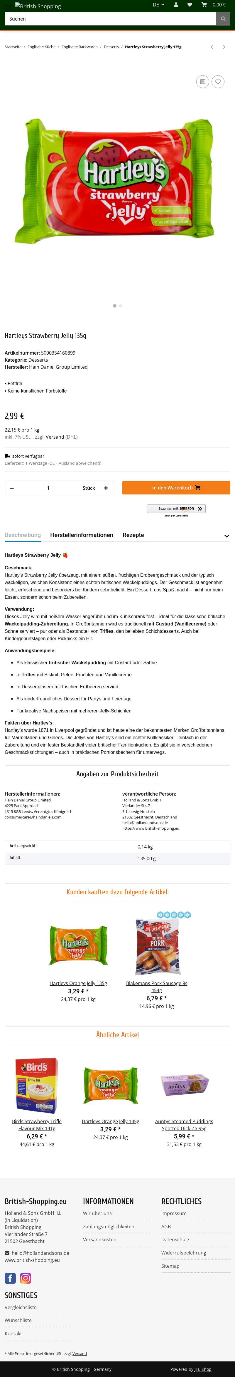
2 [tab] (120, 306)
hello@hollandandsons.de (40, 1253)
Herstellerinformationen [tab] (81, 535)
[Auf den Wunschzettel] (218, 81)
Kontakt (13, 1333)
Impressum (174, 1213)
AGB (166, 1226)
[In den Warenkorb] (9, 65)
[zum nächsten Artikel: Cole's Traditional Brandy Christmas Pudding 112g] (224, 47)
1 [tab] (114, 306)
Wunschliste (18, 1320)
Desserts (38, 360)
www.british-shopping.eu (32, 1260)
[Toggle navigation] (8, 3)
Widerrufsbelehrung (183, 1252)
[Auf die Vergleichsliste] (202, 81)
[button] (176, 511)
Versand (55, 437)
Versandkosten (99, 1239)
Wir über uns (97, 1213)
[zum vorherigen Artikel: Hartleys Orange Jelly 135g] (212, 47)
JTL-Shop (203, 1369)
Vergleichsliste (21, 1307)
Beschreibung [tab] (23, 535)
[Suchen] (111, 19)
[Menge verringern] (11, 488)
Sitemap (170, 1266)
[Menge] (48, 488)
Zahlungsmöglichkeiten (108, 1226)
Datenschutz (175, 1239)
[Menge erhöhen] (106, 488)
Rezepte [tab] (133, 535)
